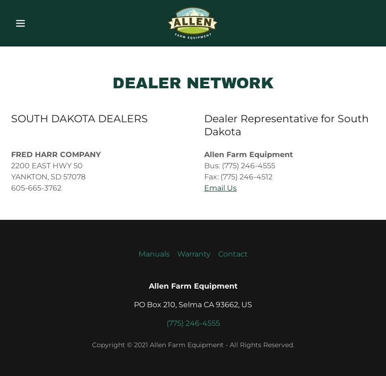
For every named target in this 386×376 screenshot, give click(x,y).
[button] (29, 23)
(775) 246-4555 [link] (193, 323)
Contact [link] (233, 254)
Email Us (220, 188)
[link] (192, 38)
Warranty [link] (194, 254)
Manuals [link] (154, 254)
